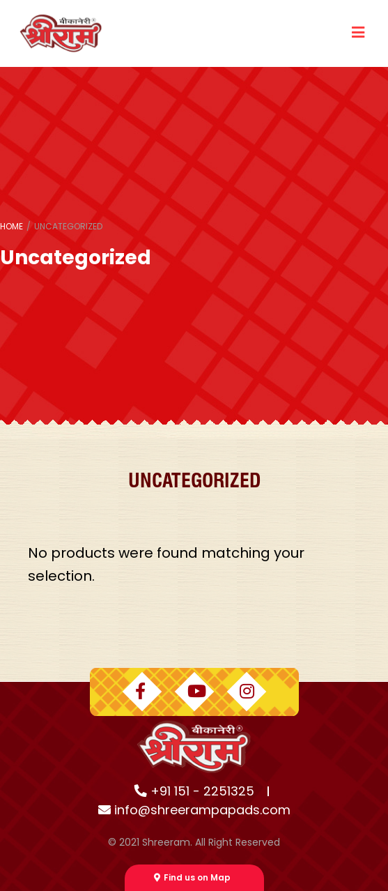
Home (11, 226)
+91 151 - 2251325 (194, 791)
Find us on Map (192, 877)
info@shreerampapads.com (194, 809)
